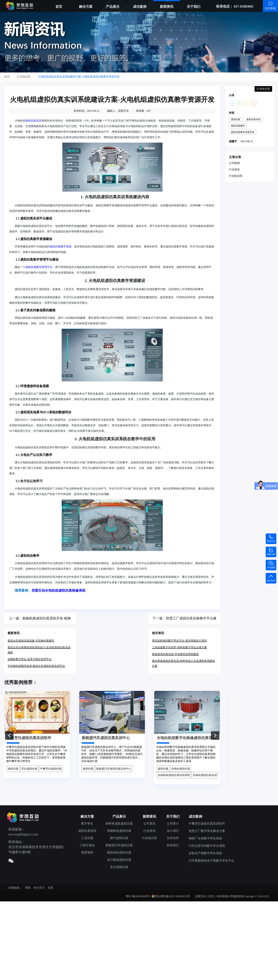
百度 (50, 887)
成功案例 (139, 6)
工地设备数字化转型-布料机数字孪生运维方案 (179, 647)
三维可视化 (87, 845)
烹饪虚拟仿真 (119, 867)
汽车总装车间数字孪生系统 (207, 845)
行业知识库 (235, 175)
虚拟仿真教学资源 (60, 246)
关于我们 (193, 6)
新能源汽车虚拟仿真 (119, 845)
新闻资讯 (166, 6)
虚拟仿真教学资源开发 (242, 132)
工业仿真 (87, 838)
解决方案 (85, 6)
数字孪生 (87, 823)
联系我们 (173, 845)
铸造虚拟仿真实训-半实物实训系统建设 (175, 654)
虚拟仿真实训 (33, 120)
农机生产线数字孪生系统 (205, 853)
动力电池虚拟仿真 (119, 859)
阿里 (27, 887)
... (190, 868)
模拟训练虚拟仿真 (119, 852)
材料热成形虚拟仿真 (119, 823)
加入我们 (173, 830)
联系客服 (270, 8)
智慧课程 (87, 852)
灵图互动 (38, 590)
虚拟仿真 (235, 119)
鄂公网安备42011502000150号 (172, 896)
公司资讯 (149, 823)
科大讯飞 (39, 887)
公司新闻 (234, 163)
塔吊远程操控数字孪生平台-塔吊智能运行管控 (179, 640)
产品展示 (112, 6)
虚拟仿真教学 (238, 126)
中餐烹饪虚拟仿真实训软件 (207, 823)
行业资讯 (234, 169)
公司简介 (173, 823)
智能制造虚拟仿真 (119, 830)
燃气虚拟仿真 (119, 838)
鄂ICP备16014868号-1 (138, 896)
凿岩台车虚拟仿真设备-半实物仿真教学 (31, 640)
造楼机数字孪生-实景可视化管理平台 (30, 659)
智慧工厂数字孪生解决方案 (207, 831)
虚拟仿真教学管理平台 (38, 267)
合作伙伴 (173, 838)
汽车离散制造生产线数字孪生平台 (211, 860)
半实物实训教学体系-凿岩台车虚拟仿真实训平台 (36, 665)
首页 (58, 6)
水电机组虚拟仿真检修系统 (65, 590)
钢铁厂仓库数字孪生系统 (205, 838)
